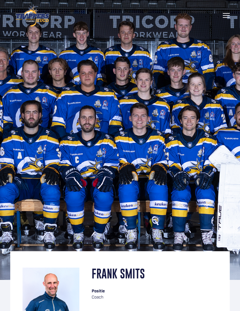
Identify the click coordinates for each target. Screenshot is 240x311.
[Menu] (226, 15)
